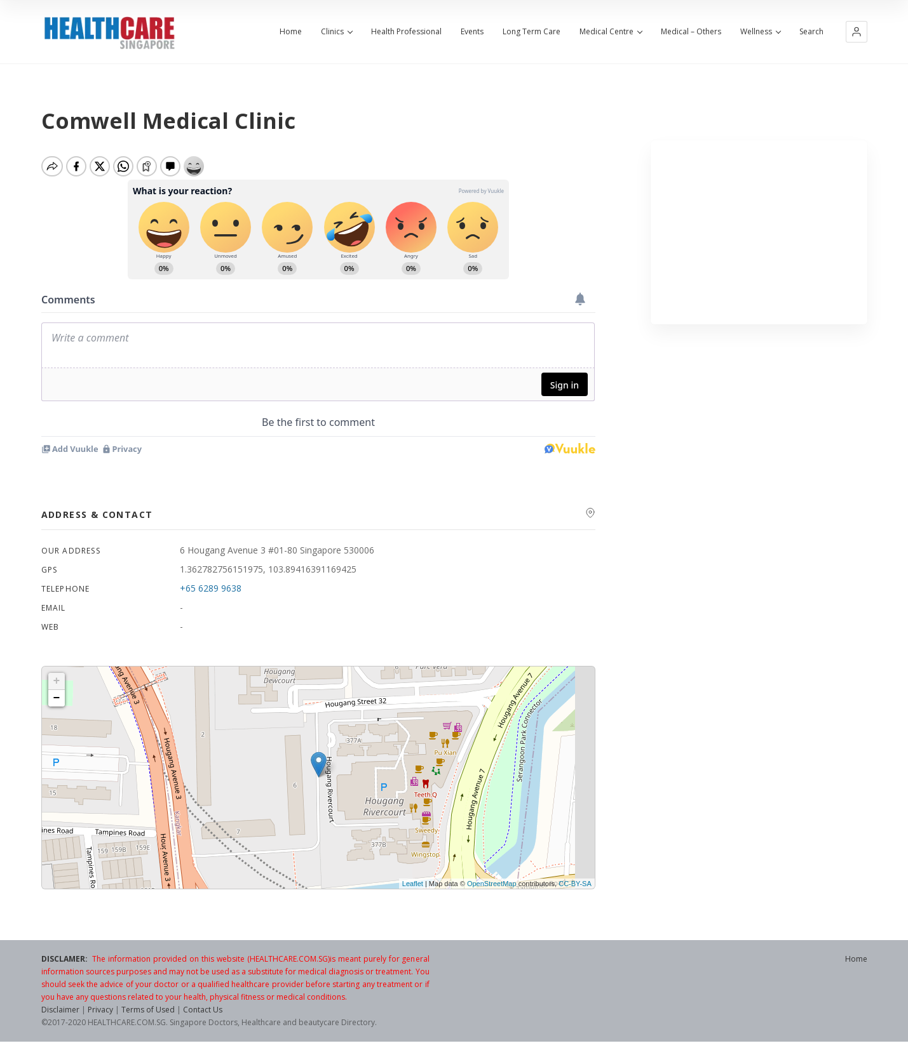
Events (472, 32)
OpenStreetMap (492, 883)
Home (291, 32)
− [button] (56, 698)
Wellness (760, 32)
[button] (856, 32)
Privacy (100, 1009)
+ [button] (56, 681)
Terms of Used (148, 1009)
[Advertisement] (759, 232)
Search (811, 32)
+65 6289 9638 (210, 588)
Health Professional (406, 32)
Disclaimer (60, 1009)
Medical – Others (691, 32)
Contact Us (202, 1009)
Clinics (336, 32)
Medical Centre (610, 32)
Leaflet (412, 883)
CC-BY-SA (575, 883)
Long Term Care (531, 32)
